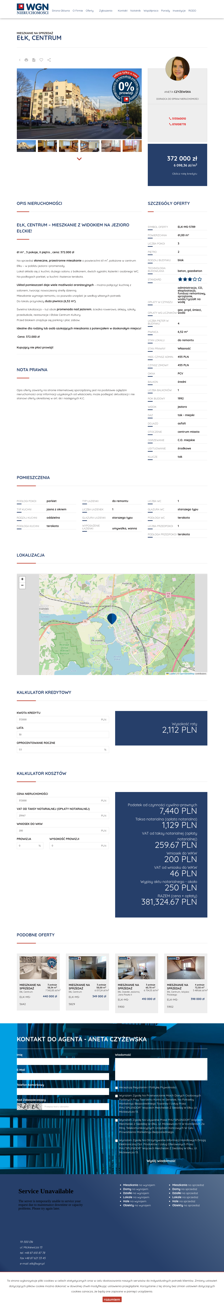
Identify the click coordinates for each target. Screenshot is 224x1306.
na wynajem (139, 1185)
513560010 (177, 118)
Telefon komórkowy (30, 1085)
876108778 (177, 124)
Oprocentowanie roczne (36, 743)
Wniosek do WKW (30, 824)
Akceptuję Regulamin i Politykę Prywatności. (148, 1087)
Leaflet (171, 673)
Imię (20, 1055)
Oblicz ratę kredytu (184, 173)
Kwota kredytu (29, 713)
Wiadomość (123, 1055)
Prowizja (24, 839)
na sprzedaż (188, 1185)
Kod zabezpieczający (31, 1100)
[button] (112, 619)
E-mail (21, 1070)
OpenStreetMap (187, 673)
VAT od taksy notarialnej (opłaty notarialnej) (53, 809)
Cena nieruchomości (32, 794)
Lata (20, 728)
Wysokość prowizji (64, 839)
